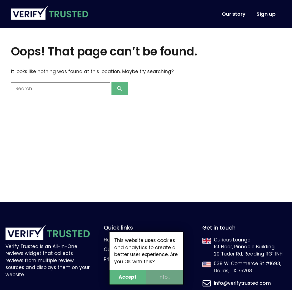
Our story (233, 13)
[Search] (119, 88)
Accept (128, 277)
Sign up (265, 13)
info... (164, 277)
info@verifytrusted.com (242, 283)
